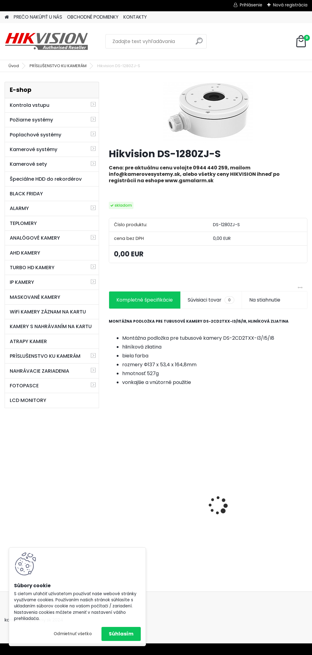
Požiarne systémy (31, 119)
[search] (199, 43)
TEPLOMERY (23, 223)
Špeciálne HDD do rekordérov (46, 179)
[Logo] (46, 41)
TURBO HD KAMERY (32, 267)
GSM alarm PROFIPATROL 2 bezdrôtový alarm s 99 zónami (140, 505)
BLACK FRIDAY (26, 193)
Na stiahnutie (264, 299)
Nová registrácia (290, 5)
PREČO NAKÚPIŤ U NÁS (38, 17)
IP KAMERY (22, 282)
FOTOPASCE (24, 385)
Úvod (14, 66)
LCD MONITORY (28, 400)
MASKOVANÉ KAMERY (35, 297)
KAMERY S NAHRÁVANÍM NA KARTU (51, 326)
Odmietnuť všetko (73, 634)
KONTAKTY (135, 17)
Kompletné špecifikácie (144, 299)
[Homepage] (7, 17)
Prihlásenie (251, 5)
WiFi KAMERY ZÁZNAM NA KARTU (48, 311)
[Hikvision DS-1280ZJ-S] (208, 112)
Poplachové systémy (35, 134)
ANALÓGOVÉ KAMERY (35, 237)
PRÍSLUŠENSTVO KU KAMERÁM (58, 66)
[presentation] (112, 495)
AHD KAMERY (25, 252)
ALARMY (19, 208)
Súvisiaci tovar (211, 300)
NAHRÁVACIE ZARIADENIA (39, 371)
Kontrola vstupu (29, 105)
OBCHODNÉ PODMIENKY (93, 17)
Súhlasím (121, 633)
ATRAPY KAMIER (28, 341)
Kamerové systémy (33, 149)
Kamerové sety (28, 164)
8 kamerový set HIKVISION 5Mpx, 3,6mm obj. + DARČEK (206, 493)
